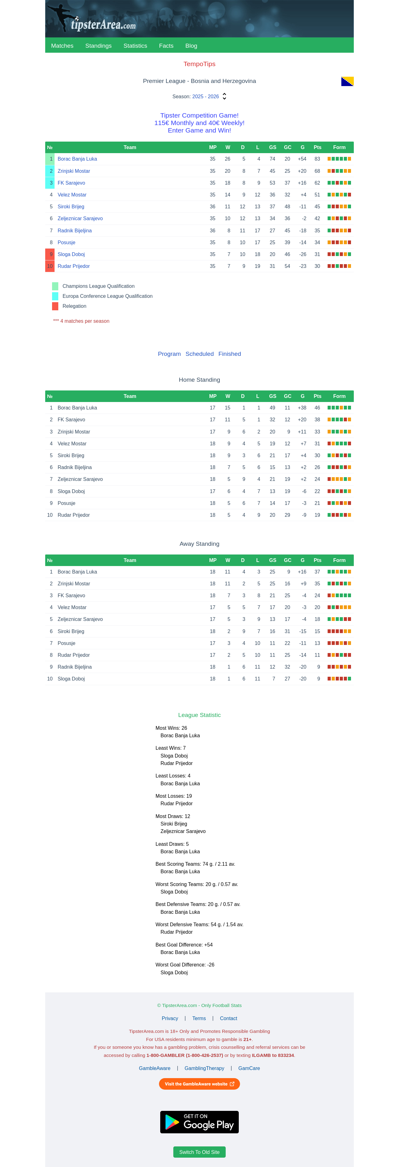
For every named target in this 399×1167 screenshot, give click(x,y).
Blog (191, 45)
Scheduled (199, 354)
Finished (230, 354)
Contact (228, 1018)
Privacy (170, 1018)
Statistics (135, 45)
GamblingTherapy (204, 1068)
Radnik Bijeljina (75, 230)
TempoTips (199, 63)
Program (169, 354)
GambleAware (155, 1068)
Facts (166, 45)
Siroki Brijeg (71, 206)
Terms (199, 1018)
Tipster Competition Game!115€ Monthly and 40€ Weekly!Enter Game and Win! (199, 123)
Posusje (66, 242)
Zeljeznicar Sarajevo (80, 218)
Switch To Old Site (199, 1152)
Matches (62, 45)
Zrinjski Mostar (74, 171)
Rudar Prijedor (74, 266)
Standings (98, 45)
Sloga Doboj (71, 254)
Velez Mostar (72, 194)
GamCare (249, 1068)
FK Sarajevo (71, 183)
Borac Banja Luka (77, 159)
